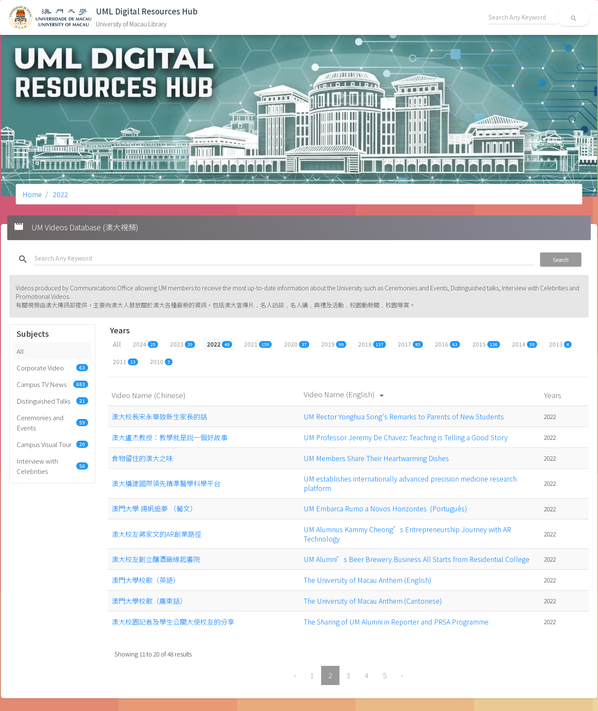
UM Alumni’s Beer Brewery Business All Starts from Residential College (416, 559)
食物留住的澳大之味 (142, 458)
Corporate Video (52, 367)
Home (32, 194)
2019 (333, 344)
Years (553, 395)
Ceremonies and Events (52, 422)
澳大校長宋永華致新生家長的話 (159, 416)
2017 (410, 344)
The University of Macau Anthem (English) (367, 580)
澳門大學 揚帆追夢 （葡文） (154, 508)
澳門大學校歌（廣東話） (149, 601)
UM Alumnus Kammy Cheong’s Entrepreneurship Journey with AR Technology (407, 534)
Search (561, 259)
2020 (296, 344)
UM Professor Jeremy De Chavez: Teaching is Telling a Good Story (406, 437)
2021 (258, 344)
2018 (372, 344)
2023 (182, 344)
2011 (125, 361)
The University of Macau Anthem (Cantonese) (373, 601)
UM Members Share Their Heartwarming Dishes (376, 458)
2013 (560, 344)
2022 (59, 194)
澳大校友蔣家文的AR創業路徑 (156, 534)
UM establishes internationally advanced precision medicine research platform (410, 483)
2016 (447, 344)
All (20, 351)
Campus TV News (52, 384)
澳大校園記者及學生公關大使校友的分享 (173, 621)
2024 (145, 344)
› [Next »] (402, 675)
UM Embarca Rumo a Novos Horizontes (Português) (385, 508)
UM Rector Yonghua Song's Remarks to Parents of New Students (404, 416)
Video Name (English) (345, 394)
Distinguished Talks (52, 400)
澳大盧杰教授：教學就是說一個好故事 (169, 437)
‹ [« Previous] (295, 675)
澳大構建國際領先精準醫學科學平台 (166, 483)
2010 (161, 361)
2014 (524, 344)
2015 (486, 344)
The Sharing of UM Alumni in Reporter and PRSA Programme (396, 621)
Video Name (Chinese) (149, 395)
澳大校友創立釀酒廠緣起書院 (156, 559)
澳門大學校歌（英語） (146, 580)
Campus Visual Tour (52, 444)
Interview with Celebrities (52, 466)
